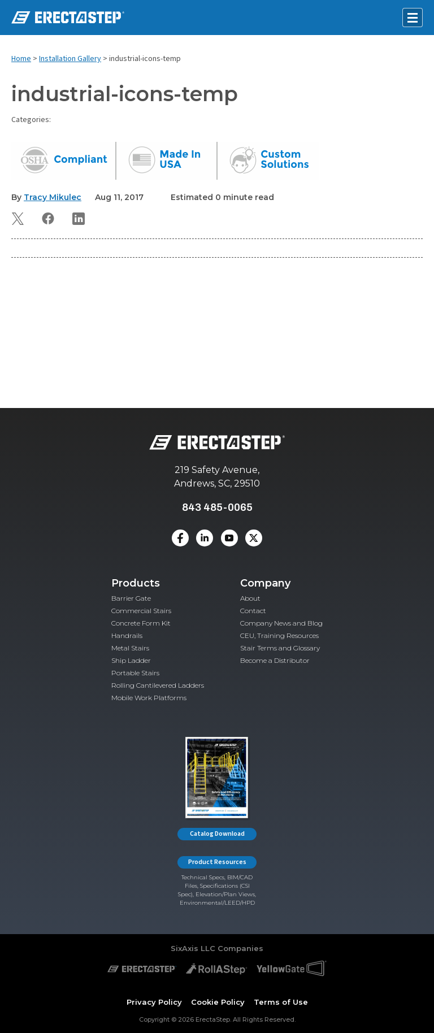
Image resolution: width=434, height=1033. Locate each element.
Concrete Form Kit (141, 623)
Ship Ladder (131, 660)
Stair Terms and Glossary (280, 648)
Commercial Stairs (141, 610)
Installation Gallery (70, 58)
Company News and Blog (281, 623)
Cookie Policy (218, 1001)
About (250, 598)
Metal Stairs (130, 648)
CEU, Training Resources (279, 635)
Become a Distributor (275, 660)
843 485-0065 (217, 507)
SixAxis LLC (193, 948)
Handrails (126, 635)
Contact (253, 610)
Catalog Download (217, 834)
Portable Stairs (135, 673)
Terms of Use (281, 1001)
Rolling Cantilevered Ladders (157, 685)
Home (21, 58)
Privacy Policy (154, 1001)
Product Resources (217, 862)
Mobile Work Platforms (148, 697)
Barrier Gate (131, 598)
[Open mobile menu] (412, 17)
